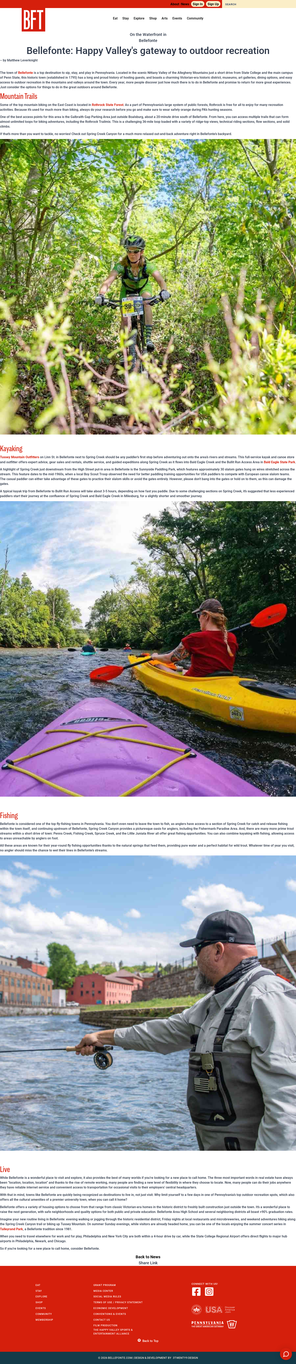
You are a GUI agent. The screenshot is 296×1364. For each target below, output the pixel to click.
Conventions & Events (109, 1313)
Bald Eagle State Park (279, 462)
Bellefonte (25, 72)
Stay (39, 1290)
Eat (38, 1285)
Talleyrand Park (11, 1229)
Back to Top (148, 1341)
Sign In (198, 4)
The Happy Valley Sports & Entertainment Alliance (113, 1331)
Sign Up (213, 4)
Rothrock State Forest (107, 105)
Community (44, 1313)
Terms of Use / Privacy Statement (118, 1302)
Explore (41, 1296)
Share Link (148, 1262)
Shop (39, 1302)
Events (41, 1308)
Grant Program (104, 1285)
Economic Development (110, 1308)
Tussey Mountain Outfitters (19, 457)
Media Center (103, 1290)
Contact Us (101, 1319)
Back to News (148, 1256)
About (174, 4)
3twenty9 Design (185, 1357)
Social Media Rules (107, 1296)
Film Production (105, 1325)
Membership (44, 1319)
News (185, 4)
